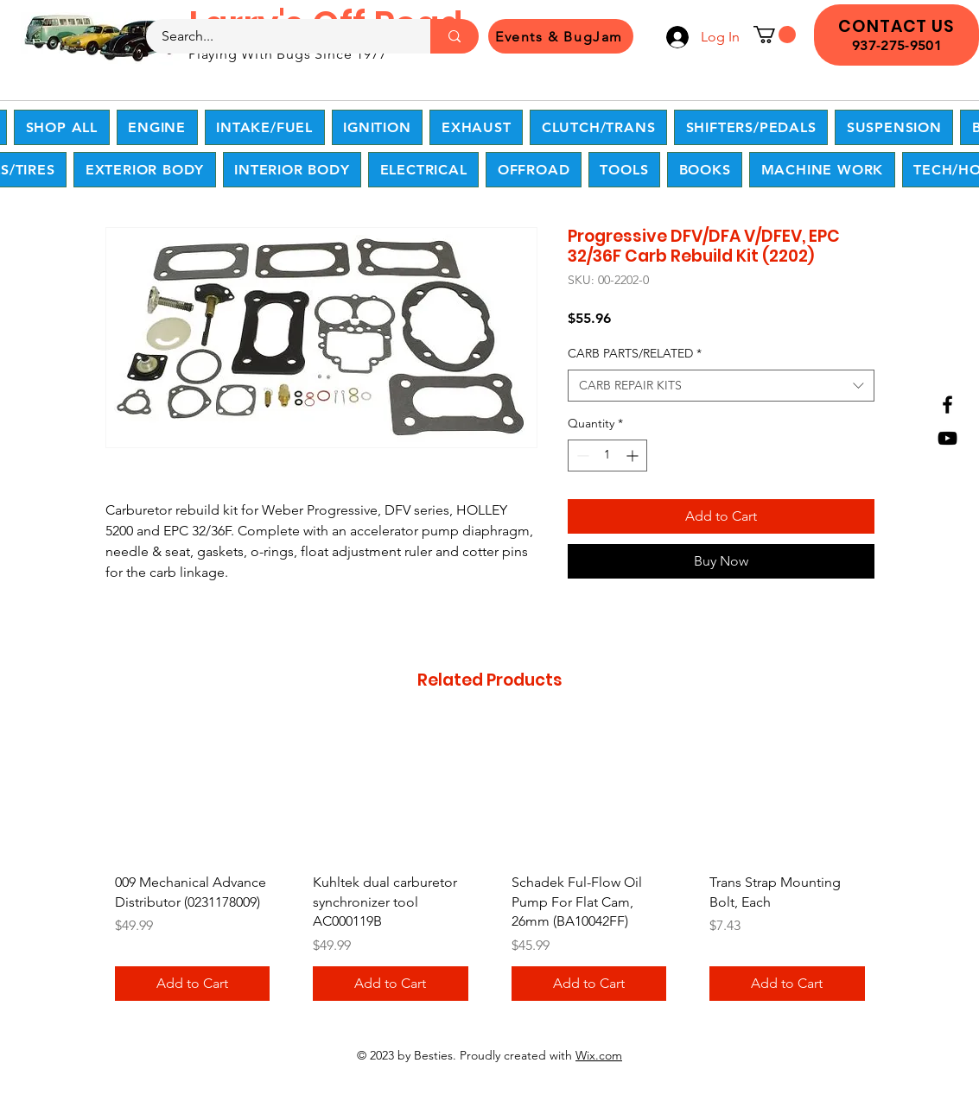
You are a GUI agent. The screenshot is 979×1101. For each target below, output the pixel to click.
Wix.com (598, 1055)
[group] (490, 868)
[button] (774, 34)
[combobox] (721, 386)
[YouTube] (947, 438)
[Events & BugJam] (560, 36)
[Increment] (634, 455)
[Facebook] (947, 404)
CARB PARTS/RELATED (635, 353)
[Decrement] (581, 455)
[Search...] (278, 36)
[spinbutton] (607, 455)
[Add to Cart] (192, 983)
